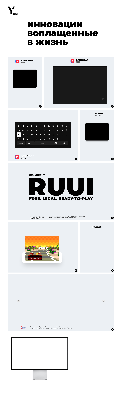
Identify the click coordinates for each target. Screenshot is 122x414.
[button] (25, 82)
